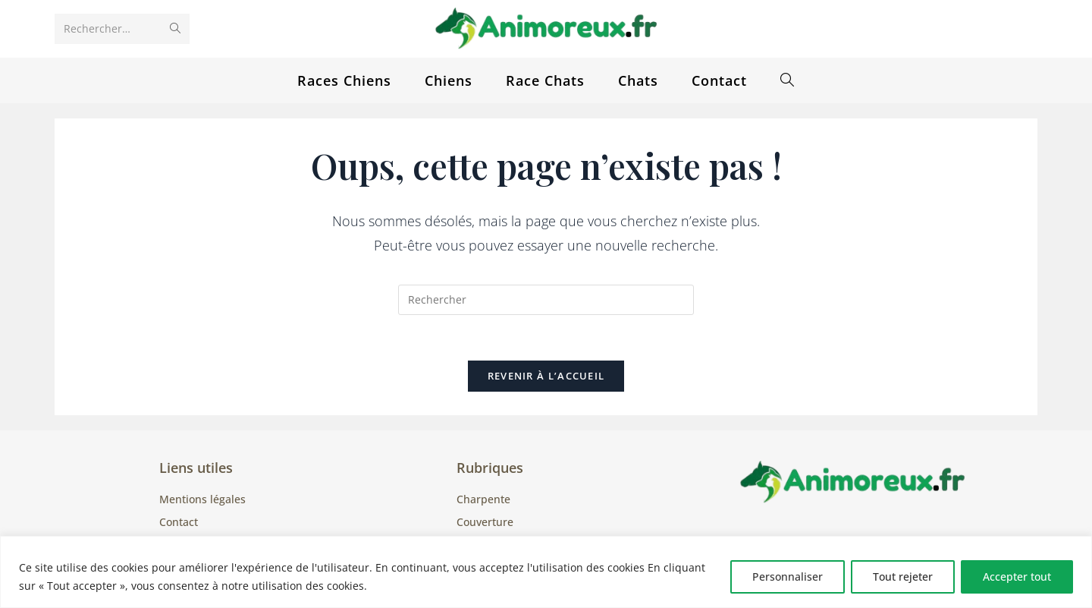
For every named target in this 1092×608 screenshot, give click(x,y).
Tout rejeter (903, 576)
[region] (546, 572)
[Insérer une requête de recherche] (546, 300)
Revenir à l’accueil (546, 376)
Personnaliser (787, 576)
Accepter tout (1017, 576)
